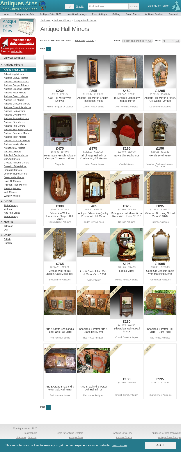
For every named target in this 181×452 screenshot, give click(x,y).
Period (8, 201)
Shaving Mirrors (12, 188)
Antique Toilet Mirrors (15, 136)
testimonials (16, 51)
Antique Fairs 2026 (50, 14)
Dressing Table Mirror (15, 166)
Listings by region (158, 5)
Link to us (21, 437)
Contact (173, 14)
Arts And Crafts (12, 212)
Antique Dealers (154, 14)
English (8, 243)
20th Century (10, 216)
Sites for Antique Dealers (70, 433)
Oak (6, 229)
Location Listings (77, 14)
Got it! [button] (160, 445)
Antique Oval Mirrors (15, 114)
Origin (7, 234)
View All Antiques (14, 57)
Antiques (18, 3)
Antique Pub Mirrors (14, 125)
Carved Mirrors (12, 159)
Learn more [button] (119, 445)
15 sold (90, 40)
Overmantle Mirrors (14, 177)
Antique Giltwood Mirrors (17, 103)
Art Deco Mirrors (12, 151)
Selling (116, 14)
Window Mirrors (12, 195)
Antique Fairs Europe (169, 437)
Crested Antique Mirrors (16, 162)
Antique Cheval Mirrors (16, 77)
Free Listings (99, 14)
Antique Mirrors (13, 64)
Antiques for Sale (24, 14)
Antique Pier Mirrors (14, 122)
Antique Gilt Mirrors (14, 100)
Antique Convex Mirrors (16, 81)
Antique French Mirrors (16, 96)
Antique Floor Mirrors (15, 92)
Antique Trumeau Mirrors (17, 140)
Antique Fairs (76, 437)
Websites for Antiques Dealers (22, 41)
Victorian (8, 209)
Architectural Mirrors (14, 147)
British (7, 239)
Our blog (32, 437)
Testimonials (30, 433)
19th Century (10, 205)
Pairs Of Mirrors (12, 181)
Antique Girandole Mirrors (17, 107)
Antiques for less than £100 (166, 433)
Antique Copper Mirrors (16, 85)
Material (8, 221)
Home (6, 14)
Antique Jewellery (122, 433)
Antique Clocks (124, 437)
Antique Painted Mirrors (16, 118)
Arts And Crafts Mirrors (16, 155)
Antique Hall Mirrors (14, 111)
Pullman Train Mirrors (15, 184)
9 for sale (80, 40)
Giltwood (8, 226)
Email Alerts (133, 14)
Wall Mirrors (10, 192)
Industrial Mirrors (13, 170)
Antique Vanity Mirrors (15, 144)
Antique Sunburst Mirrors (17, 133)
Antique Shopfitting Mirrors (18, 129)
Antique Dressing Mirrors (17, 89)
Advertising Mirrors (14, 74)
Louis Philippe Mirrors (15, 173)
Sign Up (80, 6)
